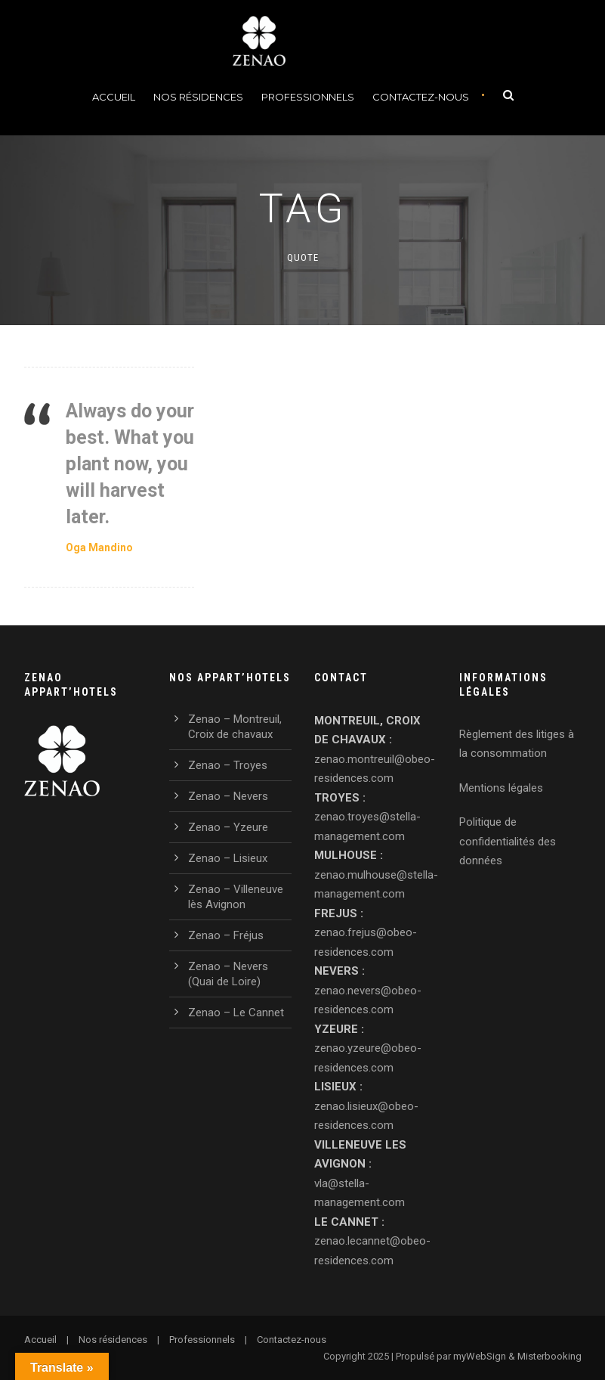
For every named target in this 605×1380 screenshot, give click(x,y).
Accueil (113, 97)
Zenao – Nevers (228, 796)
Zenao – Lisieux (227, 858)
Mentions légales (501, 788)
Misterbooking (549, 1356)
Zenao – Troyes (227, 765)
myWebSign (479, 1356)
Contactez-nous (420, 97)
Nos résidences (113, 1339)
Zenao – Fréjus (226, 935)
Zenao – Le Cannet (236, 1012)
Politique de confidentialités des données (507, 841)
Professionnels (307, 97)
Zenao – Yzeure (228, 827)
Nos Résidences (198, 97)
